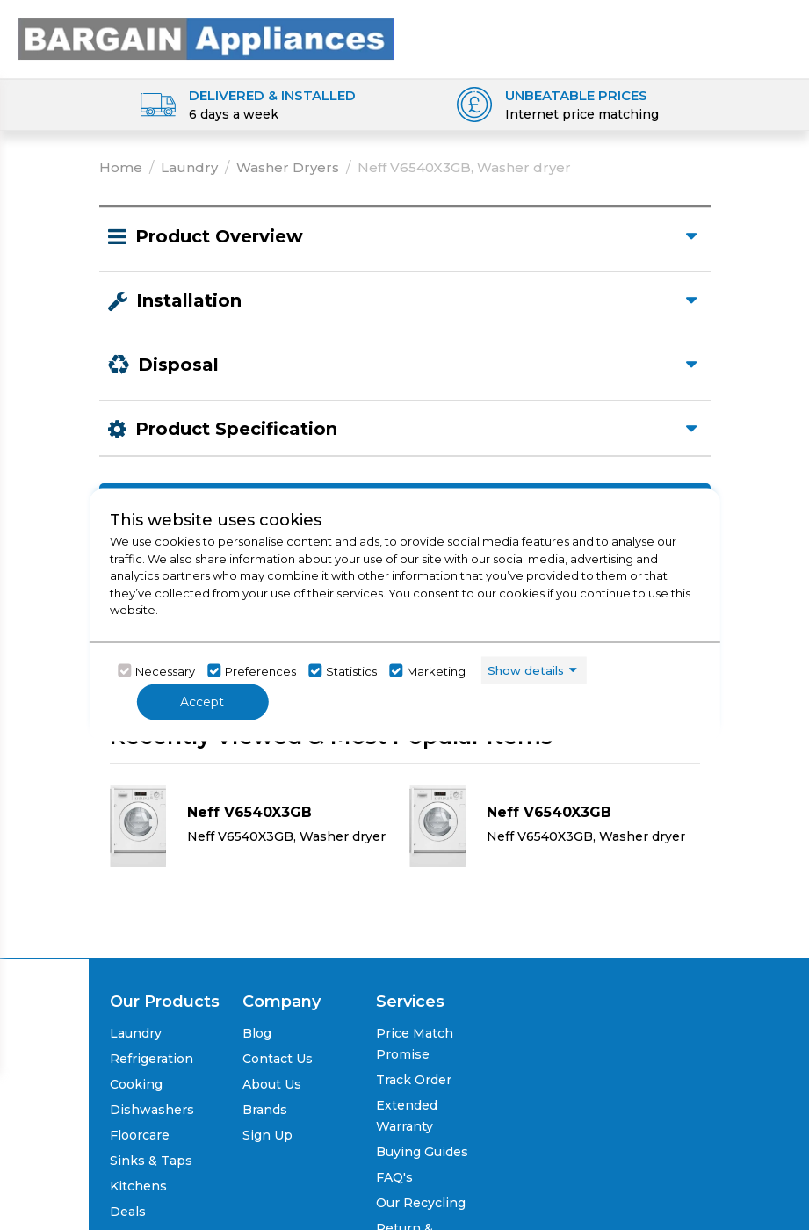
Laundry (189, 167)
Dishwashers (152, 1110)
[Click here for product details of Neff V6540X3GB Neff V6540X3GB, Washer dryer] (255, 826)
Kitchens (138, 1186)
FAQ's (394, 1177)
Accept (202, 702)
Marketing (436, 670)
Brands (264, 1110)
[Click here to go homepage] (206, 33)
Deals (128, 1211)
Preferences (260, 670)
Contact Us (277, 1059)
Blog (256, 1033)
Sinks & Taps (151, 1160)
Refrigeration (151, 1059)
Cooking (136, 1084)
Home (120, 167)
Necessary (165, 670)
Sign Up (267, 1135)
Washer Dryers (287, 167)
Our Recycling (421, 1203)
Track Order (413, 1080)
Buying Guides (422, 1152)
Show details (526, 669)
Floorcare (140, 1135)
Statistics (351, 670)
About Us (271, 1084)
